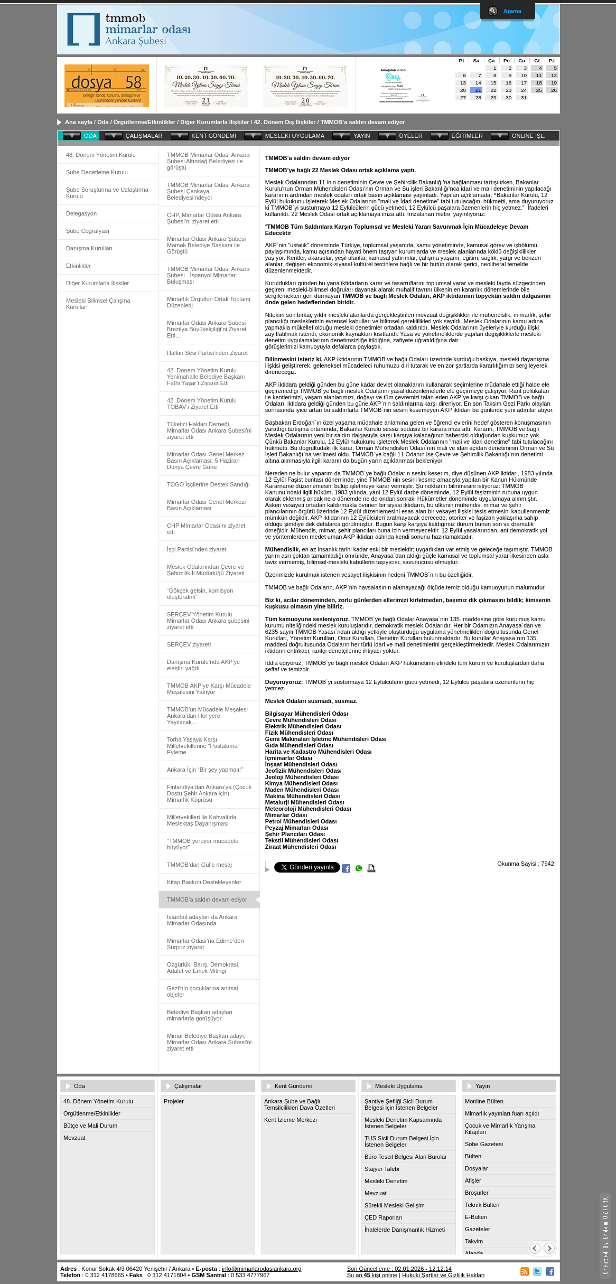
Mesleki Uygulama (399, 1086)
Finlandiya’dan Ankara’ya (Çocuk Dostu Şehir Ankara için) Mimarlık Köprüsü (209, 793)
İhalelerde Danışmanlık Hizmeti (405, 1229)
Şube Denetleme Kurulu (97, 172)
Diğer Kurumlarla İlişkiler (214, 122)
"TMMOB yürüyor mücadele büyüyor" (202, 844)
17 (524, 83)
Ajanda (474, 1253)
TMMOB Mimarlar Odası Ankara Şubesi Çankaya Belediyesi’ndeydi (208, 191)
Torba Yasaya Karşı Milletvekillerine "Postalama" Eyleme (203, 745)
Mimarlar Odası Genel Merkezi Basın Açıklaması (206, 505)
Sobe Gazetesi (484, 1144)
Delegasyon (81, 213)
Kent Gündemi (293, 1086)
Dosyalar (476, 1168)
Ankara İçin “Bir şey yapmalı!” (205, 769)
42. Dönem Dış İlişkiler (285, 122)
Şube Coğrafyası (87, 231)
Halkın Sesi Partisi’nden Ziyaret (207, 353)
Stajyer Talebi (382, 1169)
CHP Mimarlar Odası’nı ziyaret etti (206, 528)
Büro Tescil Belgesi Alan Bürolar (406, 1157)
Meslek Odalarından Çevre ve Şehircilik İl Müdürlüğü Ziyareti (206, 570)
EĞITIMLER (467, 136)
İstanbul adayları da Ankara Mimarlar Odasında (202, 920)
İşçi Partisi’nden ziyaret (197, 549)
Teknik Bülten (482, 1205)
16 (508, 83)
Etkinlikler (78, 266)
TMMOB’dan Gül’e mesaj (199, 864)
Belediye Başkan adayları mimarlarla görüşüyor (199, 1015)
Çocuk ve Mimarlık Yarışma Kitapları (500, 1128)
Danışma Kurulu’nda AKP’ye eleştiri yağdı (203, 665)
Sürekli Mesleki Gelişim (395, 1205)
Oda (102, 122)
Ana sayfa (78, 122)
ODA (90, 136)
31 (524, 97)
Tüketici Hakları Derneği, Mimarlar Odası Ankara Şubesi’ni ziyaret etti (209, 430)
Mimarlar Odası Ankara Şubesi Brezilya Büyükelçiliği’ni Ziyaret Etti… (206, 329)
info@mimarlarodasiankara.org (262, 1269)
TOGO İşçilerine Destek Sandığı (208, 484)
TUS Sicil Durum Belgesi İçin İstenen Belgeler (402, 1141)
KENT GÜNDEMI (214, 136)
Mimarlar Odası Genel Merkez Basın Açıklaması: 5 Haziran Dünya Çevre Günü (206, 460)
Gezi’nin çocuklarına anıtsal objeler (202, 991)
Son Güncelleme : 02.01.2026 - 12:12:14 (399, 1269)
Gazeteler (477, 1229)
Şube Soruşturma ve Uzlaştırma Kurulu (107, 192)
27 (463, 97)
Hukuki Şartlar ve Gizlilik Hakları (443, 1275)
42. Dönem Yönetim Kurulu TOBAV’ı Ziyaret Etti (202, 403)
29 (494, 97)
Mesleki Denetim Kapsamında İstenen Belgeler (403, 1123)
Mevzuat (74, 1138)
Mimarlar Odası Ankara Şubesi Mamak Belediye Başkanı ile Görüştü (206, 245)
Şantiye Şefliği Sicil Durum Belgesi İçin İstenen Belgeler (401, 1104)
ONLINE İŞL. (529, 136)
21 (478, 90)
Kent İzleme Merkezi (290, 1120)
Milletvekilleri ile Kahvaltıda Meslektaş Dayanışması (201, 820)
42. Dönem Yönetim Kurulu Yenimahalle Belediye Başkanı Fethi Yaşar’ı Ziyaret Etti (206, 376)
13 (463, 83)
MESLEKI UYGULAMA (294, 136)
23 (508, 90)
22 (494, 90)
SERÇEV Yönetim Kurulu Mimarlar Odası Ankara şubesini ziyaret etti (208, 620)
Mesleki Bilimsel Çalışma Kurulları (98, 303)
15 (494, 83)
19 (554, 83)
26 (554, 90)
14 (478, 83)
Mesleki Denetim (386, 1181)
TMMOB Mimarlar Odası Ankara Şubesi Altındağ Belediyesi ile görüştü (208, 161)
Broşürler (477, 1192)
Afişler (473, 1180)
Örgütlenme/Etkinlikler (144, 122)
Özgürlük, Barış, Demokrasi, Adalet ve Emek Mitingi (203, 967)
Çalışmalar (188, 1086)
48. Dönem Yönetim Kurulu (101, 155)
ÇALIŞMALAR (144, 136)
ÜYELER (411, 136)
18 (539, 83)
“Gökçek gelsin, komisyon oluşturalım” (200, 593)
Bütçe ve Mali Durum (90, 1125)
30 (508, 97)
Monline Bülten (484, 1101)
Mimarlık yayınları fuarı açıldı (502, 1113)
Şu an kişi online (372, 1275)
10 (524, 75)
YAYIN (361, 136)
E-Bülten (476, 1217)
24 (524, 90)
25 (539, 90)
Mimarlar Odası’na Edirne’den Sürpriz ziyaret (205, 944)
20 (463, 90)
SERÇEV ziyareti (189, 644)
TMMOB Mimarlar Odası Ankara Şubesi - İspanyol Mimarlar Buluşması (208, 275)
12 (554, 75)
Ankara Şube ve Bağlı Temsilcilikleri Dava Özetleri (299, 1104)
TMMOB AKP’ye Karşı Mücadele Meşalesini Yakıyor (209, 688)
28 (478, 97)
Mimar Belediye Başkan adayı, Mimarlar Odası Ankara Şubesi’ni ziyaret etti (209, 1042)
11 (539, 75)
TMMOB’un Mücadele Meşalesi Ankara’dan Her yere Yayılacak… (207, 715)
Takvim (474, 1241)
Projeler (174, 1101)
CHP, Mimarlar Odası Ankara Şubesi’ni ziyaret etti (204, 218)
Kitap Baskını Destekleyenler (204, 882)
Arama (512, 11)
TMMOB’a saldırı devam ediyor (363, 122)
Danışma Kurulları (89, 248)
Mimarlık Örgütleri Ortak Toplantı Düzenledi (208, 302)
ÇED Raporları (384, 1217)
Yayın (482, 1086)
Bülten (473, 1156)
